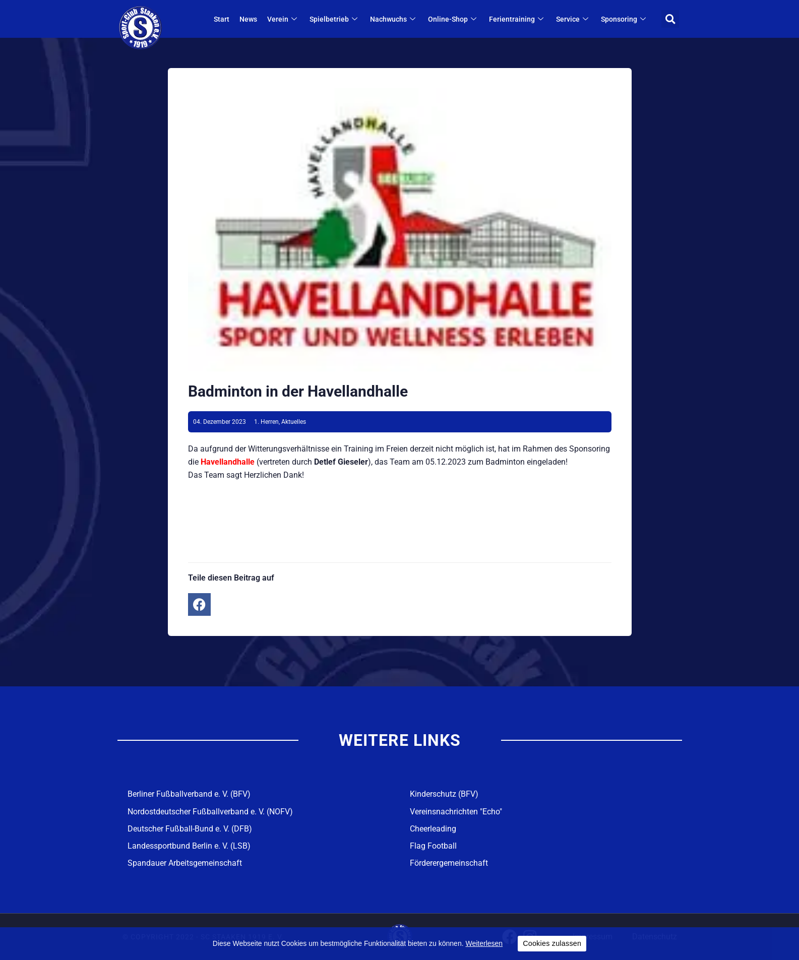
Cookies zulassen (552, 943)
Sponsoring (624, 19)
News (248, 19)
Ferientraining (517, 19)
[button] (670, 19)
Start (221, 19)
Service (573, 19)
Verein (283, 19)
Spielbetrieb (335, 19)
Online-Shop (453, 19)
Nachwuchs (394, 19)
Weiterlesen (484, 943)
